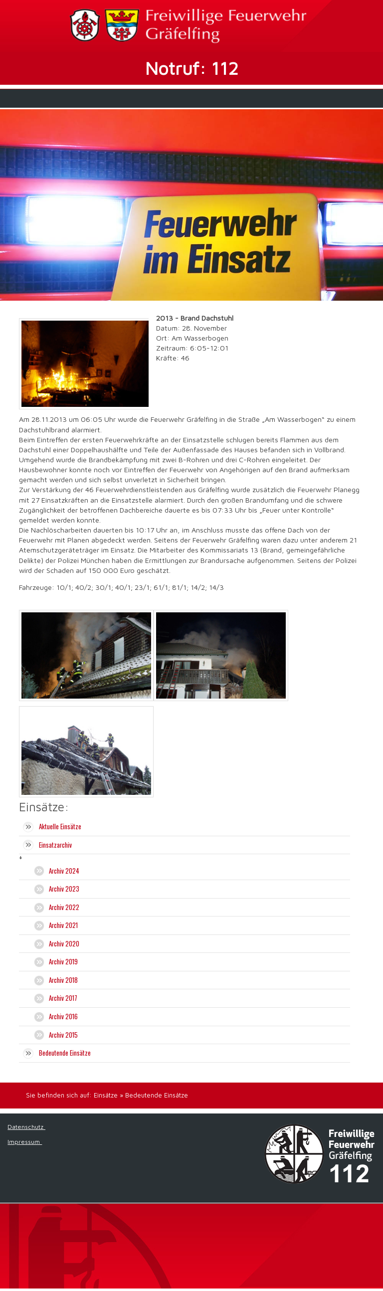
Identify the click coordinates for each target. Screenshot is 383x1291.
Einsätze (106, 1095)
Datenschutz (26, 1126)
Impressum (24, 1141)
